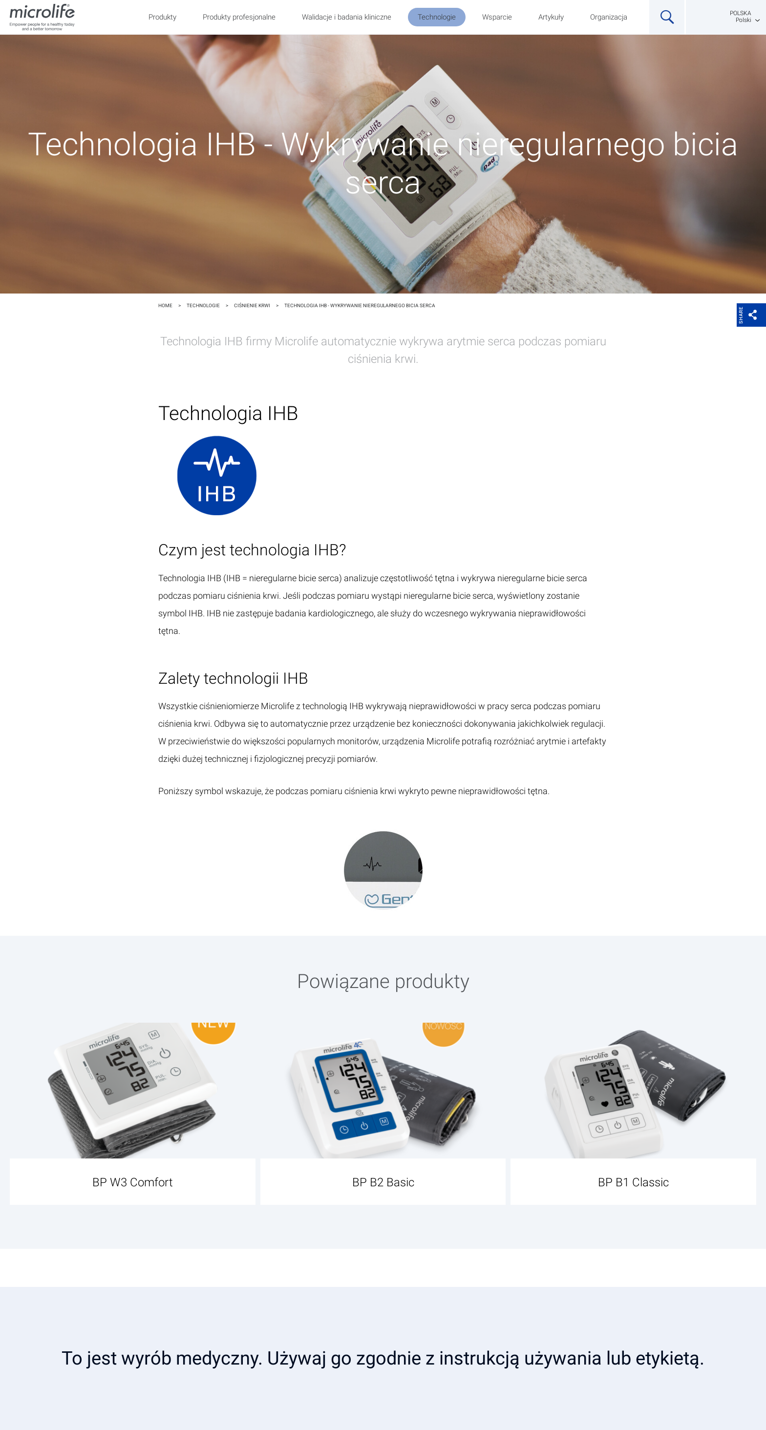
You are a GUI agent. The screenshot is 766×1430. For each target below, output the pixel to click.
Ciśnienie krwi (252, 305)
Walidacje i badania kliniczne (346, 17)
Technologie (437, 17)
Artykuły (551, 17)
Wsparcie (497, 17)
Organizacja (608, 17)
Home (165, 305)
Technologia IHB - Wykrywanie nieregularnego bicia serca (359, 305)
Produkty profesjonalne (239, 17)
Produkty (162, 17)
